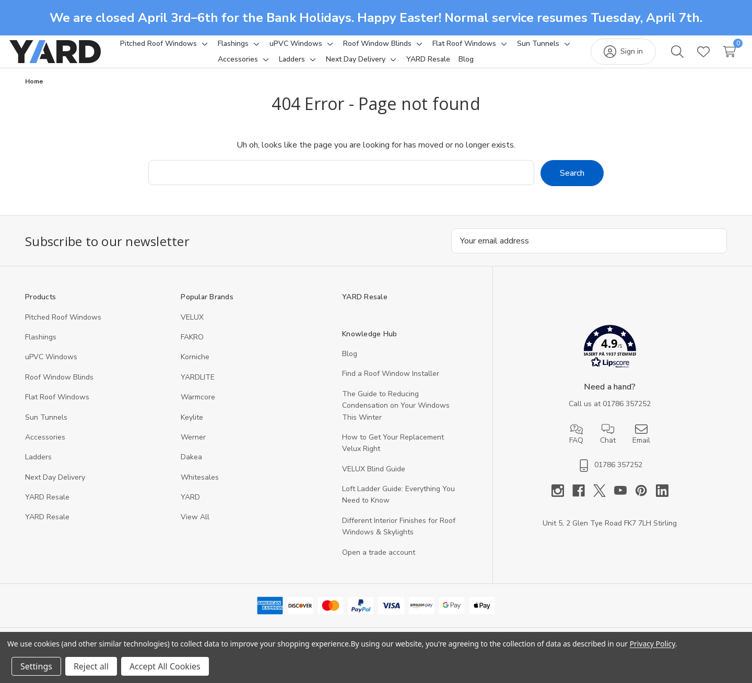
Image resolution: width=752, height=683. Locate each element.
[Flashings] (264, 49)
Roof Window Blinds (59, 389)
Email (641, 445)
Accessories (45, 449)
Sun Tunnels (46, 429)
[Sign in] (607, 57)
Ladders (38, 469)
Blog (349, 366)
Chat (608, 445)
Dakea (191, 469)
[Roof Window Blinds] (408, 49)
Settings (36, 666)
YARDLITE (198, 389)
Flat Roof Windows (57, 409)
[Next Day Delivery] (387, 65)
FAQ (576, 445)
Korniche (195, 369)
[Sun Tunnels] (207, 65)
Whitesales (200, 489)
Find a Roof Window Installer (390, 386)
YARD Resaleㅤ (47, 529)
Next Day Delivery (55, 489)
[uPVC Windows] (327, 49)
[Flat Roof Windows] (495, 49)
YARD (190, 509)
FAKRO (192, 349)
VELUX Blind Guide (373, 481)
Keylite (192, 429)
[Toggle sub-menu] (234, 49)
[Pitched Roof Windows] (189, 49)
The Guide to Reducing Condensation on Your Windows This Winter (396, 417)
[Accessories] (270, 65)
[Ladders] (324, 65)
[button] (610, 360)
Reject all (91, 666)
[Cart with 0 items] (714, 57)
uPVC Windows (51, 369)
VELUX (192, 329)
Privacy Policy (652, 644)
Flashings (40, 349)
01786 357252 (627, 416)
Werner (193, 449)
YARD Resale (47, 509)
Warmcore (198, 409)
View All (195, 529)
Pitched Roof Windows (63, 329)
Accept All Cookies (165, 666)
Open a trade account (378, 564)
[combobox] (341, 184)
